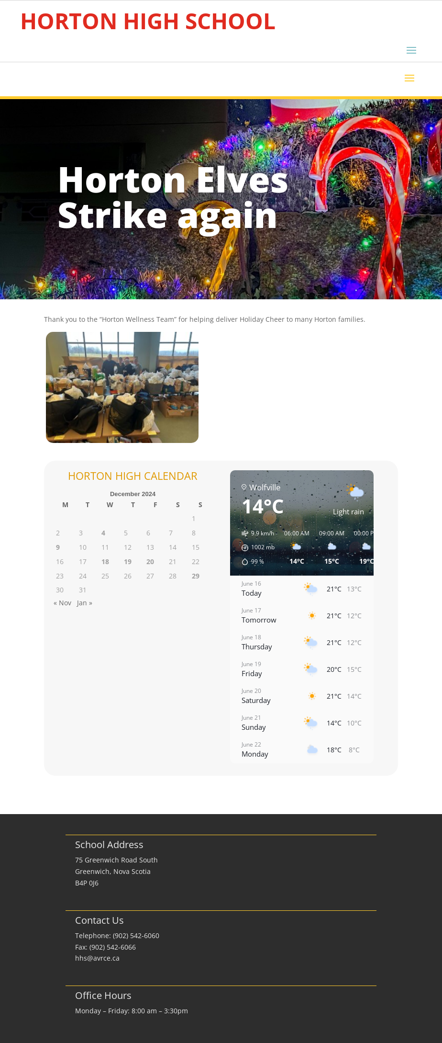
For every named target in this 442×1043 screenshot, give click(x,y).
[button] (254, 548)
